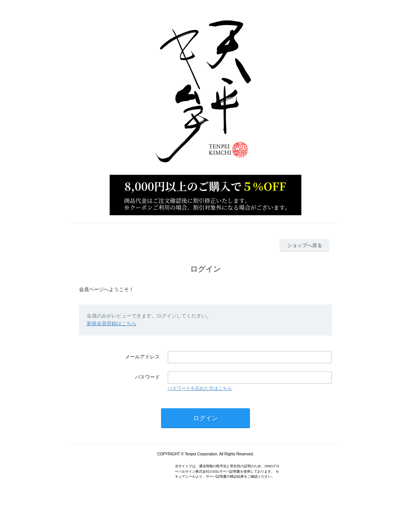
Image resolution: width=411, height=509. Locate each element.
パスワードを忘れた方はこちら (200, 388)
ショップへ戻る (304, 245)
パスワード (147, 377)
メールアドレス (142, 357)
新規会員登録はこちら (111, 323)
